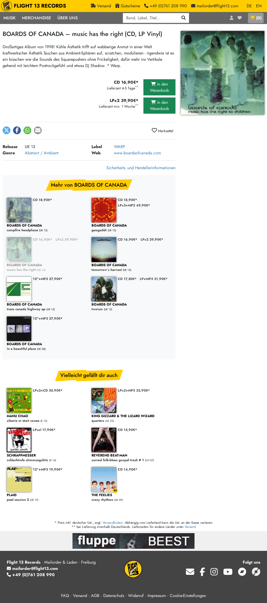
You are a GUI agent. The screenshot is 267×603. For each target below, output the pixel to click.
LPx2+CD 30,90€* (48, 390)
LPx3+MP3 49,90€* (134, 205)
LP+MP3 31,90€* (154, 278)
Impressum (157, 596)
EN (259, 6)
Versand (190, 526)
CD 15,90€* (127, 429)
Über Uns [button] (67, 18)
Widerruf (136, 596)
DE (249, 6)
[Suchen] (183, 18)
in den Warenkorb (159, 87)
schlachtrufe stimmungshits (46, 457)
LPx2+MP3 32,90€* (134, 390)
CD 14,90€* (127, 469)
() (256, 18)
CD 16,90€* (42, 239)
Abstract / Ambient (41, 153)
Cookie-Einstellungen (188, 596)
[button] (6, 130)
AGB (95, 596)
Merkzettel (162, 130)
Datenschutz (113, 596)
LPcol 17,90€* (44, 429)
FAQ (65, 596)
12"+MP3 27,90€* (48, 278)
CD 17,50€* (127, 278)
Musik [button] (9, 18)
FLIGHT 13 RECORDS (34, 6)
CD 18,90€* (42, 199)
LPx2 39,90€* (67, 239)
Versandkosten (112, 522)
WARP (119, 147)
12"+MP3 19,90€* (48, 469)
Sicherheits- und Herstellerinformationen (140, 168)
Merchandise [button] (36, 18)
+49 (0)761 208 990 (31, 575)
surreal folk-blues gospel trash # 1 (131, 457)
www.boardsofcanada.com (137, 153)
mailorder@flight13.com (32, 568)
